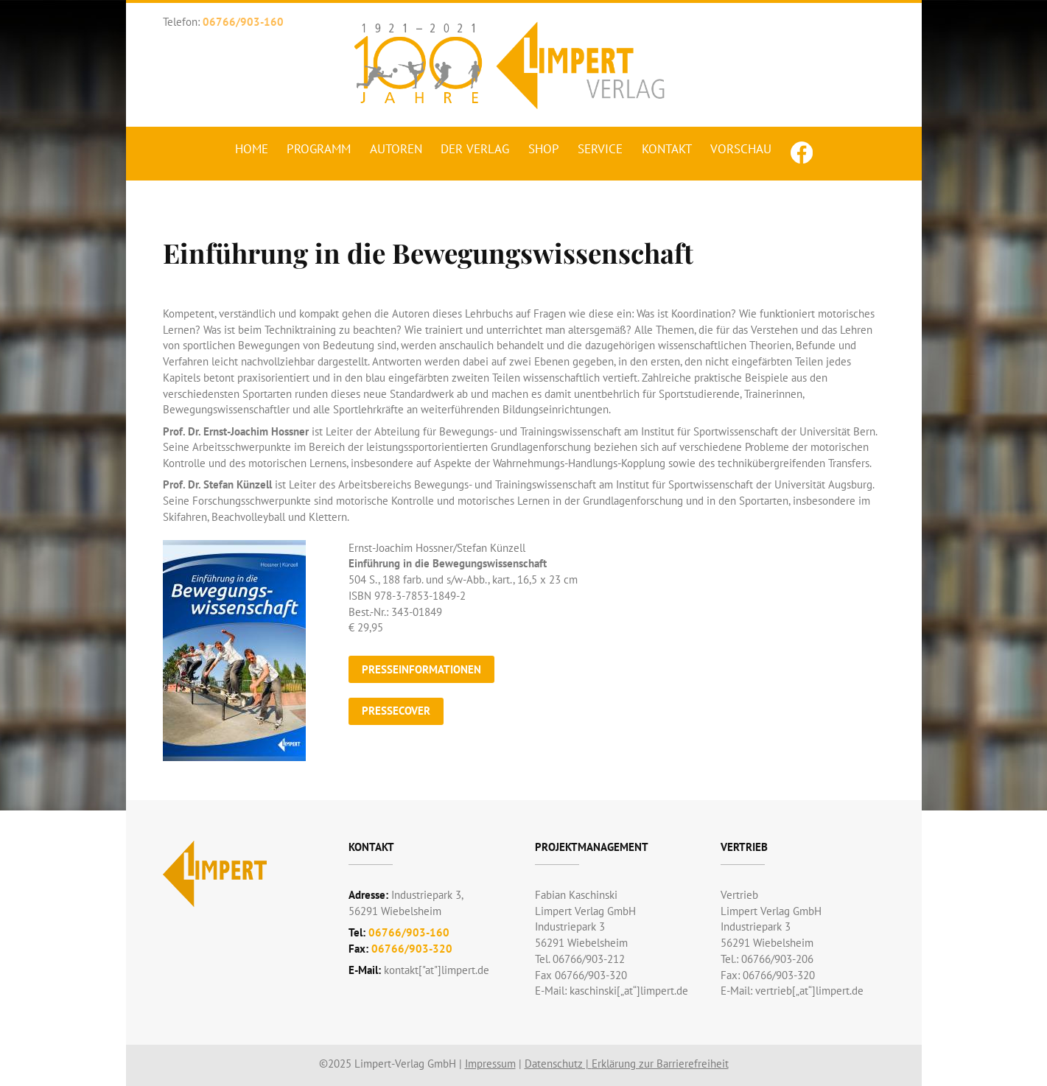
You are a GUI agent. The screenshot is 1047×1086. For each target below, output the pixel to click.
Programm (319, 149)
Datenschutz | (558, 1064)
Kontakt (667, 149)
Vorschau (740, 149)
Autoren (396, 149)
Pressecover (396, 711)
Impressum (490, 1064)
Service (600, 149)
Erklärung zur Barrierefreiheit (660, 1064)
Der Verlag (475, 149)
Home (251, 149)
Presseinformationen (421, 669)
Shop (543, 149)
